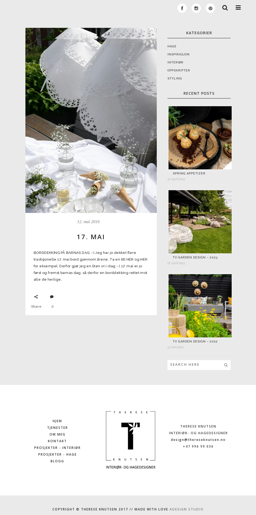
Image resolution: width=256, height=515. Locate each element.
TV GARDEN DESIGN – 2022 (195, 341)
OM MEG (57, 434)
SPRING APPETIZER (189, 173)
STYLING (174, 78)
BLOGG (57, 461)
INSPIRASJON (178, 54)
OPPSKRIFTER (178, 70)
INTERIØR (175, 62)
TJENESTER (57, 427)
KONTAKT (57, 441)
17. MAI (91, 236)
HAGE (172, 46)
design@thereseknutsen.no (198, 439)
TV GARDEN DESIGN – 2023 (195, 257)
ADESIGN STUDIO (187, 509)
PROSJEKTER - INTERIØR (57, 447)
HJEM (57, 421)
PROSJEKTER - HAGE (57, 454)
